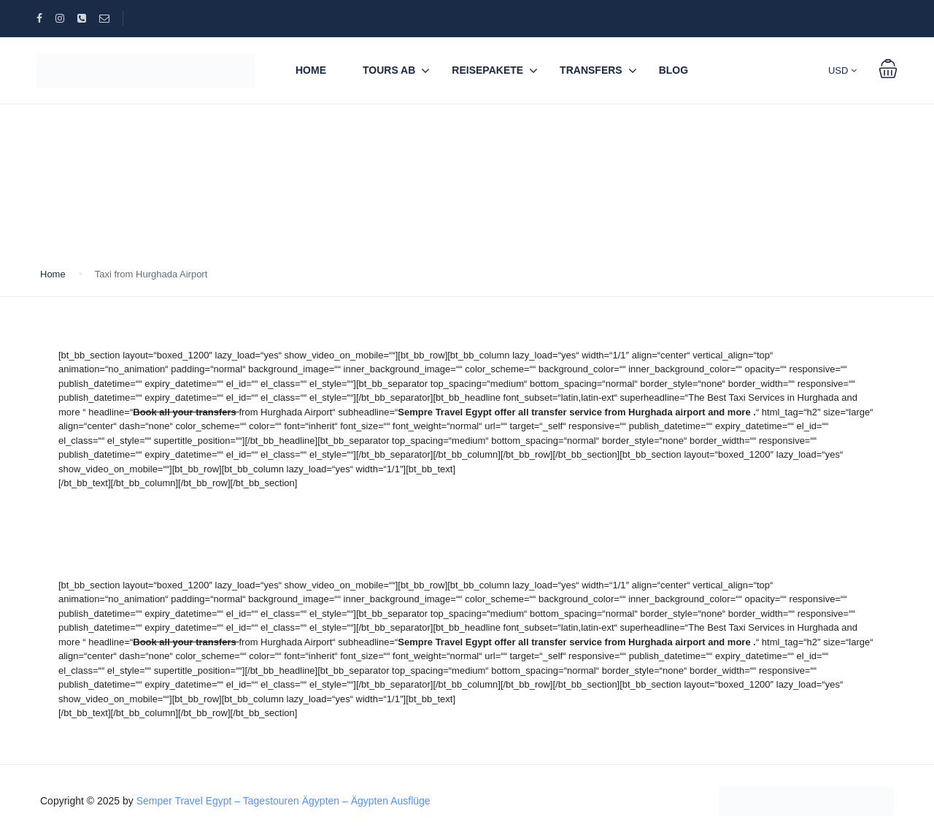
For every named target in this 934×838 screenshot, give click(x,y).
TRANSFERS (591, 70)
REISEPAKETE (487, 70)
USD (842, 70)
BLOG (673, 70)
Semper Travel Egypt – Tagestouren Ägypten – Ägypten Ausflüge (283, 801)
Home (311, 70)
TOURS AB (389, 70)
